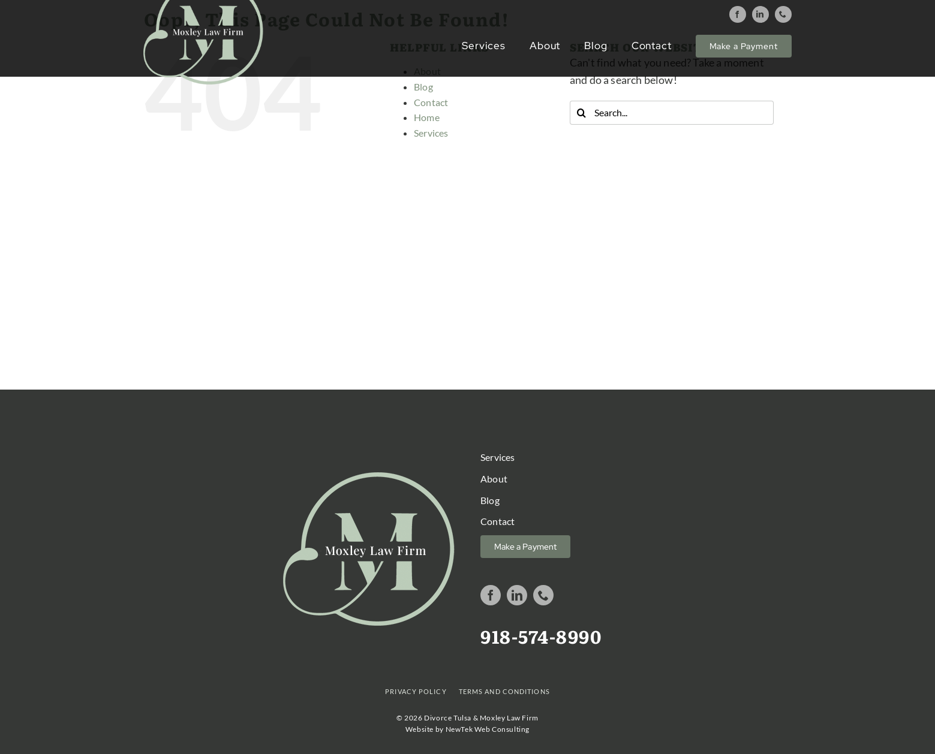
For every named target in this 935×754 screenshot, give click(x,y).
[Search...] (672, 113)
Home (427, 117)
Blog (423, 86)
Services (431, 132)
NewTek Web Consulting (488, 729)
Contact (431, 102)
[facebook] (737, 14)
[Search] (582, 113)
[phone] (783, 14)
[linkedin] (760, 14)
